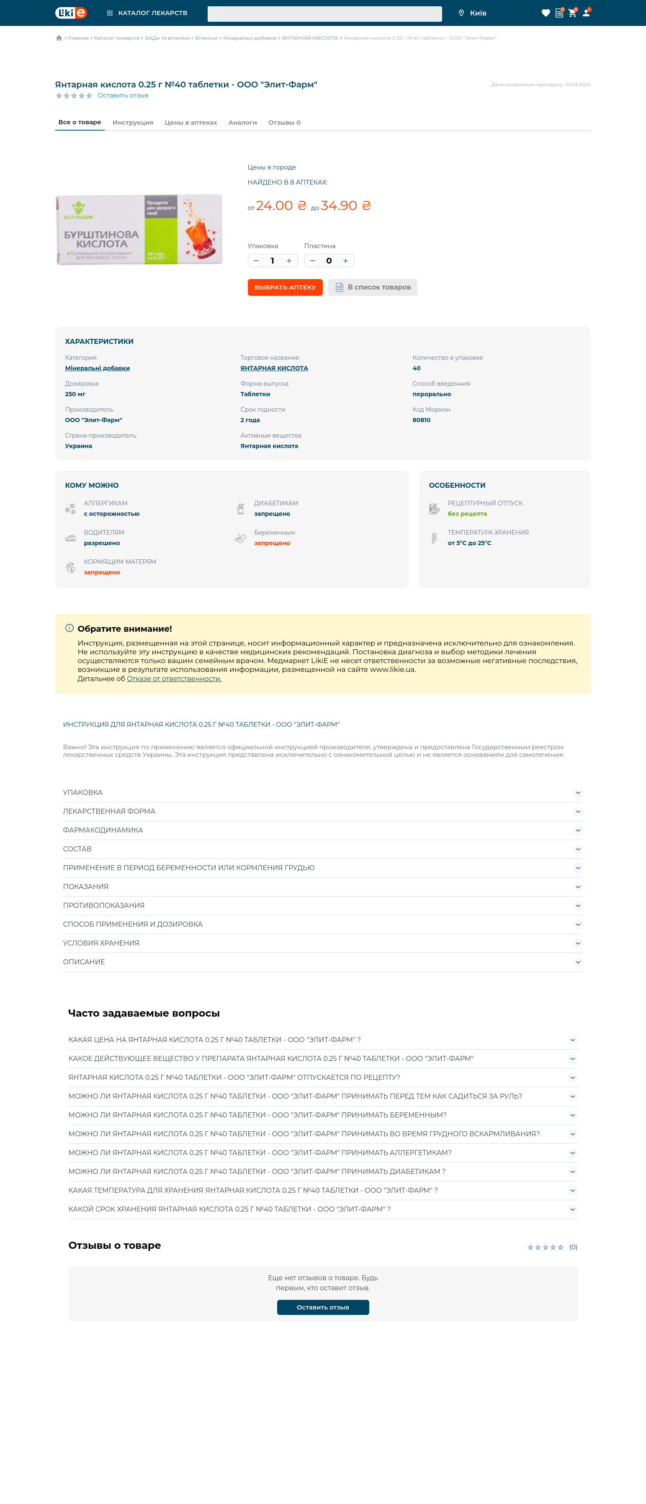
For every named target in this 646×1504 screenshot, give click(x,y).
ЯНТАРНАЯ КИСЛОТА (275, 368)
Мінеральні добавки (97, 368)
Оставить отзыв (123, 95)
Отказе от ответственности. (174, 679)
